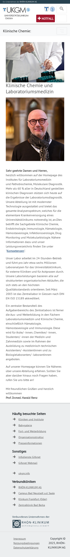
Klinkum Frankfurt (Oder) (32, 499)
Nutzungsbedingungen (26, 543)
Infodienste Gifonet (29, 457)
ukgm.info (24, 473)
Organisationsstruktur (31, 437)
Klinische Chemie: (17, 31)
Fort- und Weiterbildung (32, 431)
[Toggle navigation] (61, 9)
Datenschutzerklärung (25, 547)
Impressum (19, 538)
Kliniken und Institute (31, 419)
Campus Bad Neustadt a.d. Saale (36, 493)
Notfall (47, 18)
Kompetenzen (15, 251)
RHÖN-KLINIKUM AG (30, 487)
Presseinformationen (30, 443)
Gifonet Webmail (27, 463)
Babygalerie (25, 425)
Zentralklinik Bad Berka (31, 505)
